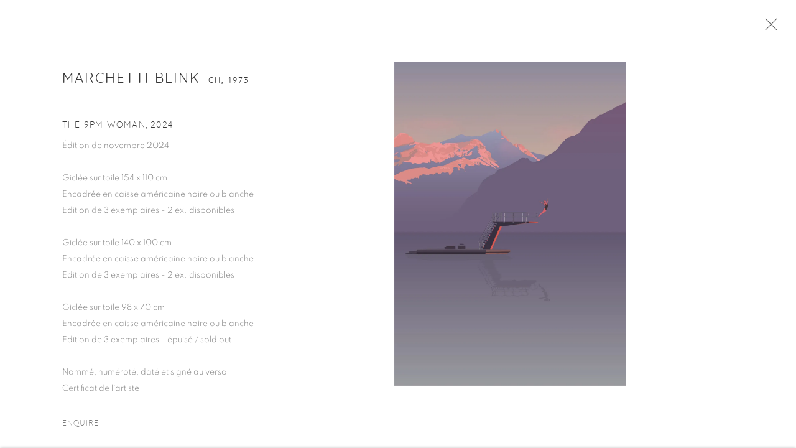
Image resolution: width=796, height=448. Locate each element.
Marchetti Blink (131, 81)
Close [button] (771, 28)
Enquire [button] (81, 426)
